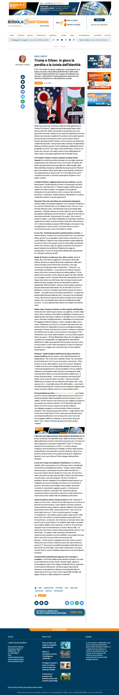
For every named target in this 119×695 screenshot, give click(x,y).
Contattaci (98, 35)
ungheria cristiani (48, 588)
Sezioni (30, 35)
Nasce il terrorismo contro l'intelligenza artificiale (49, 655)
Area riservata (84, 35)
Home (12, 35)
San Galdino (84, 39)
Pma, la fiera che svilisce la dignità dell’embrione (49, 645)
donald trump (73, 588)
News (72, 20)
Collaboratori (41, 35)
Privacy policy (12, 687)
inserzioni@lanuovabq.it (16, 661)
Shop (72, 35)
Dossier (63, 35)
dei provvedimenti (68, 393)
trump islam (48, 591)
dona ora (99, 20)
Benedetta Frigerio (22, 64)
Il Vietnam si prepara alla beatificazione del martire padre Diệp (49, 677)
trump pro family (58, 591)
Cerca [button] (107, 35)
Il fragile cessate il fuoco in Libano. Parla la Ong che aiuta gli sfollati (49, 666)
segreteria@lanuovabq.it (16, 659)
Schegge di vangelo (19, 39)
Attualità (63, 46)
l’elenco (58, 393)
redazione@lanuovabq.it (16, 657)
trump (66, 588)
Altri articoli (59, 629)
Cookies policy (22, 687)
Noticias (73, 24)
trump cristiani (39, 591)
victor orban (59, 588)
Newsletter (99, 25)
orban (40, 588)
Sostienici (52, 35)
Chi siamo (21, 35)
